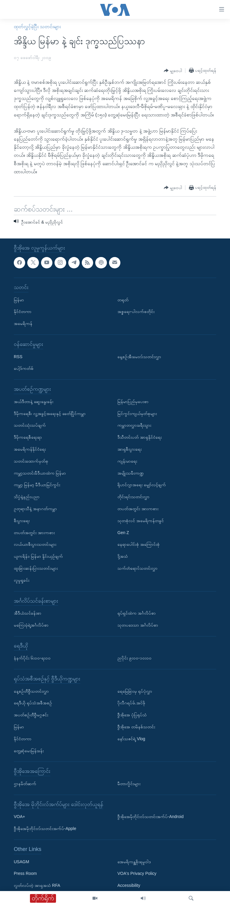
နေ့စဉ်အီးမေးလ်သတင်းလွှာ (139, 356)
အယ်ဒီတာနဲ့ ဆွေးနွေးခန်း (33, 401)
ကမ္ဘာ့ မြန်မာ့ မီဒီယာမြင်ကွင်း (37, 484)
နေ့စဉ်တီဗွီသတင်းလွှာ (31, 691)
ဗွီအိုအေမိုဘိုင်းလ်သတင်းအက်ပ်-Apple (45, 828)
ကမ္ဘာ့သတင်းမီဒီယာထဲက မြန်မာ (40, 472)
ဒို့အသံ (122, 556)
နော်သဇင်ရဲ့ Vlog (131, 738)
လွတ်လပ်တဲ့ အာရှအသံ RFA (37, 885)
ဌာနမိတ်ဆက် (25, 783)
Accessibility (128, 885)
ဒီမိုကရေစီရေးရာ (28, 437)
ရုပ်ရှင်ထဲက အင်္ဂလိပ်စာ (136, 613)
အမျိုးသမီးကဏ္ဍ (130, 472)
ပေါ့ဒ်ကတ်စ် (24, 368)
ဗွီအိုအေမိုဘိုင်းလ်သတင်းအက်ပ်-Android (150, 816)
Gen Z (123, 532)
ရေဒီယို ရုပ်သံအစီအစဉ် (33, 702)
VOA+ (19, 816)
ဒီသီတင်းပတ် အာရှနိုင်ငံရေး (139, 437)
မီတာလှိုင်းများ (128, 783)
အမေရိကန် (23, 323)
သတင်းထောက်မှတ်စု (31, 461)
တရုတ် (122, 299)
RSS (18, 356)
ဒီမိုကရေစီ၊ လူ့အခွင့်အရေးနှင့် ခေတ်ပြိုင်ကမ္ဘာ (50, 413)
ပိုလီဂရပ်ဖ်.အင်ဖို (131, 702)
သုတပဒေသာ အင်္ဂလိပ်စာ (137, 625)
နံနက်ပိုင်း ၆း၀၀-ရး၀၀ (32, 658)
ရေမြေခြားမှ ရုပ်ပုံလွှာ (134, 691)
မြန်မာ (19, 299)
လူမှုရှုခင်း (21, 580)
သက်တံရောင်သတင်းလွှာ (137, 568)
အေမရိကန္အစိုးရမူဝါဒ (134, 861)
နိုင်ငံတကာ (22, 311)
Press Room (25, 873)
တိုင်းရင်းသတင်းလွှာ (133, 496)
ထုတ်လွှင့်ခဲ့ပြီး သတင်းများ (37, 26)
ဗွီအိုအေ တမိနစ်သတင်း (136, 726)
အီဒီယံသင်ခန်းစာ (27, 613)
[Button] (173, 71)
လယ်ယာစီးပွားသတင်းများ (35, 544)
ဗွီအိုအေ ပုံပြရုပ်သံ (132, 714)
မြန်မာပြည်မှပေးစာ (133, 401)
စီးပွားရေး (22, 520)
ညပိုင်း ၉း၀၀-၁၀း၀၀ (134, 658)
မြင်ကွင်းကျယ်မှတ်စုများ (137, 413)
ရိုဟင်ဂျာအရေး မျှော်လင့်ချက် (141, 484)
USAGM (21, 861)
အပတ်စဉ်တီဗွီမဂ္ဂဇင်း (31, 714)
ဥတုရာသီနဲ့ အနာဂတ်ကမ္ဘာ (35, 508)
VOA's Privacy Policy (136, 873)
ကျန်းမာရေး (127, 461)
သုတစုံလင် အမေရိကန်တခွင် (140, 520)
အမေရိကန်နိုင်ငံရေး (30, 449)
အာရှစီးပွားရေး (129, 449)
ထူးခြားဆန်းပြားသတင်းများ (36, 568)
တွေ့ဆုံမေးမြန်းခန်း (29, 750)
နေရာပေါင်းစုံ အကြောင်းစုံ (138, 544)
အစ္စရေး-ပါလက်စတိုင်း (136, 311)
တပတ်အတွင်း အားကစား (34, 532)
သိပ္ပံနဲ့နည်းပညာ (27, 496)
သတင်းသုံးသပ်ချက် (30, 425)
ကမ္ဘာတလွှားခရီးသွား (134, 425)
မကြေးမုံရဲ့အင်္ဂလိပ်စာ (31, 625)
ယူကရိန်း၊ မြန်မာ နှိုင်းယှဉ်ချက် (38, 556)
